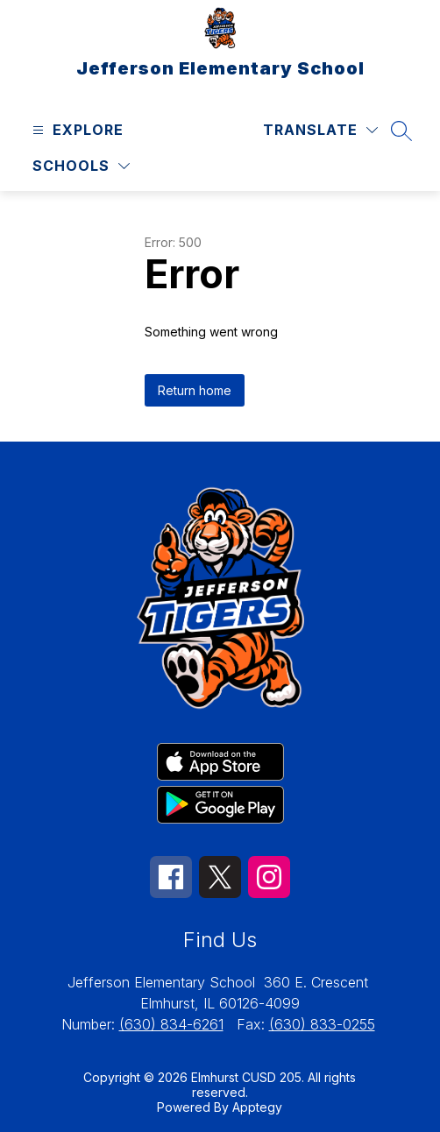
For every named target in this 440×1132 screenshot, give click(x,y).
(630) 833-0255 (322, 1024)
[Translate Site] (320, 130)
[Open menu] (76, 130)
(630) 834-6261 (171, 1024)
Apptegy (257, 1107)
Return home (194, 390)
